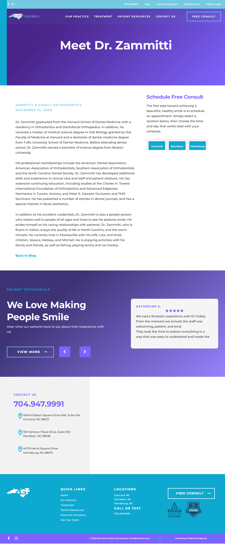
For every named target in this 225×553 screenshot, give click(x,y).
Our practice (68, 499)
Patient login (213, 4)
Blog (147, 4)
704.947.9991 (131, 4)
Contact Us (166, 16)
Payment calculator (167, 4)
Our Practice (77, 16)
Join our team (70, 519)
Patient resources (72, 509)
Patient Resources (134, 16)
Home (64, 494)
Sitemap (155, 537)
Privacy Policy (168, 537)
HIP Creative (213, 537)
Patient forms (192, 4)
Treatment (103, 16)
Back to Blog (25, 255)
